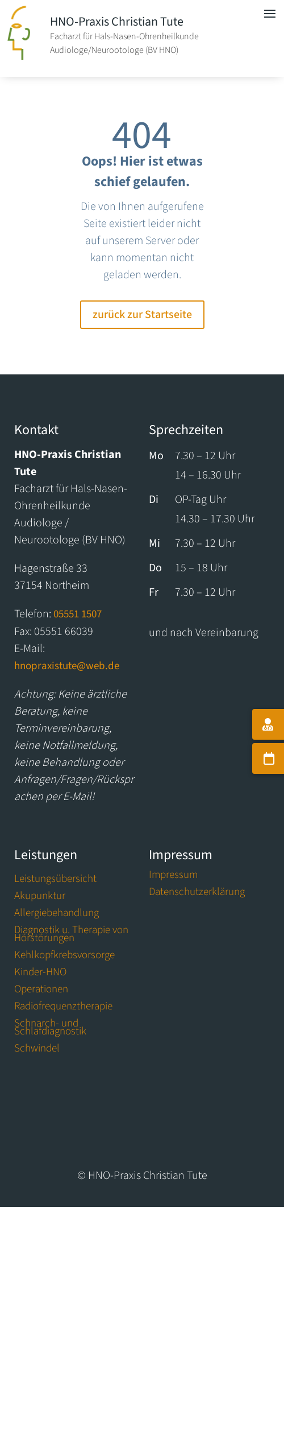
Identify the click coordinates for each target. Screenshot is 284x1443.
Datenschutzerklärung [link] (197, 894)
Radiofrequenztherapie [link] (63, 1008)
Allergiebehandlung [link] (56, 915)
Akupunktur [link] (39, 898)
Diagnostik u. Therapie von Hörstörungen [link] (71, 936)
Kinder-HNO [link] (40, 974)
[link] (18, 56)
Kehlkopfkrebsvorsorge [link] (64, 957)
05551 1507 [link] (77, 614)
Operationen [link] (41, 991)
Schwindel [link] (37, 1050)
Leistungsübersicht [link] (55, 881)
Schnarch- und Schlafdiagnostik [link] (50, 1029)
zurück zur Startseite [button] (142, 315)
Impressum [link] (173, 877)
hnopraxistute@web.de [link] (66, 666)
